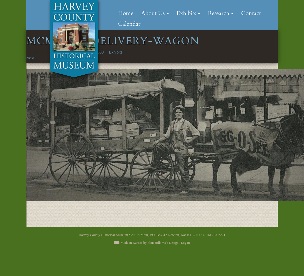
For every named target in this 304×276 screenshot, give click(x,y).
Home (125, 13)
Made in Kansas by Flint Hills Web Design (150, 243)
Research (220, 13)
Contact (251, 13)
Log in (185, 243)
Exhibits (188, 13)
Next (32, 58)
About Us (155, 13)
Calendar (129, 24)
